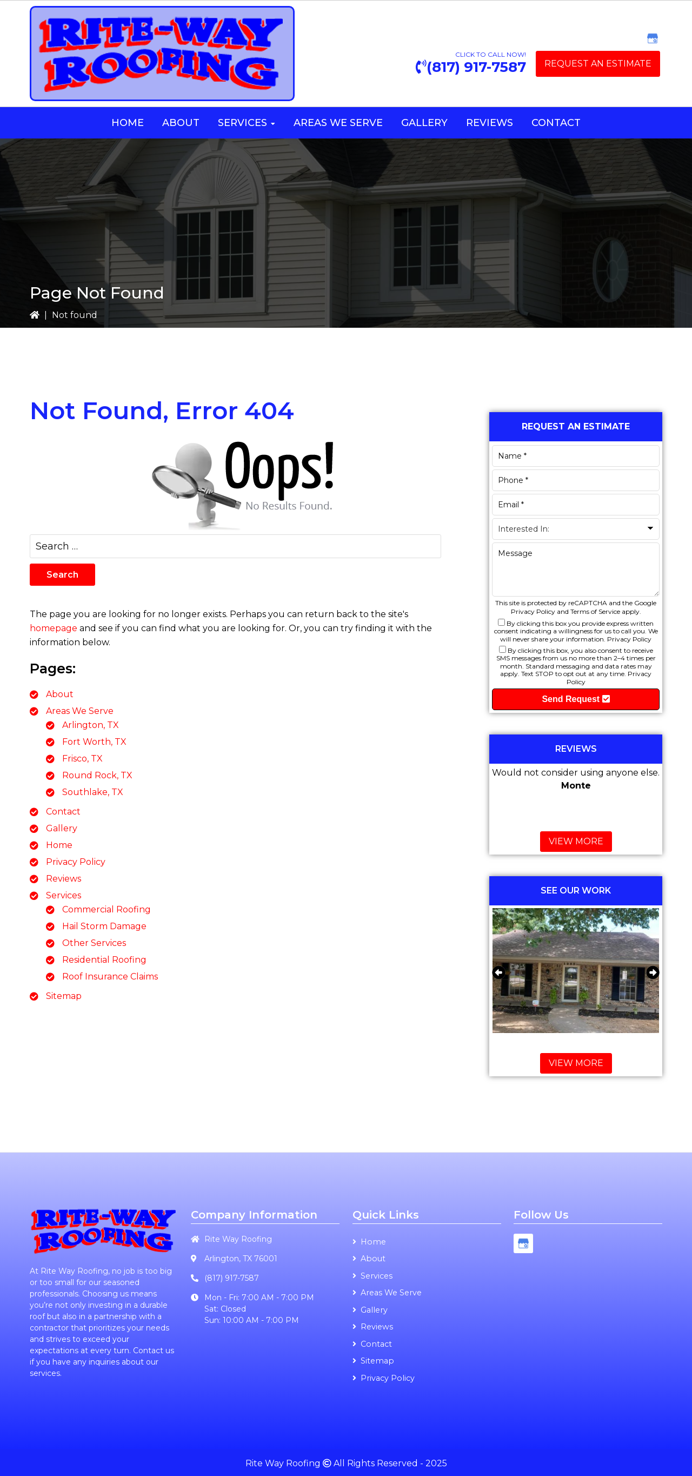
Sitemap (64, 996)
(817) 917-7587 (476, 67)
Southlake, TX (92, 792)
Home (59, 845)
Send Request (575, 699)
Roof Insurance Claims (110, 976)
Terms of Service (595, 611)
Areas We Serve (80, 711)
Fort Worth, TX (94, 742)
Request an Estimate (597, 63)
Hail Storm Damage (104, 926)
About (60, 694)
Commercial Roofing (106, 909)
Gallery (61, 828)
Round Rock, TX (97, 775)
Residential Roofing (104, 960)
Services (63, 895)
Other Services (94, 943)
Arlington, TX (90, 725)
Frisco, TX (82, 758)
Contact (63, 811)
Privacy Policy (75, 862)
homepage (53, 628)
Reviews (63, 878)
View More (576, 841)
